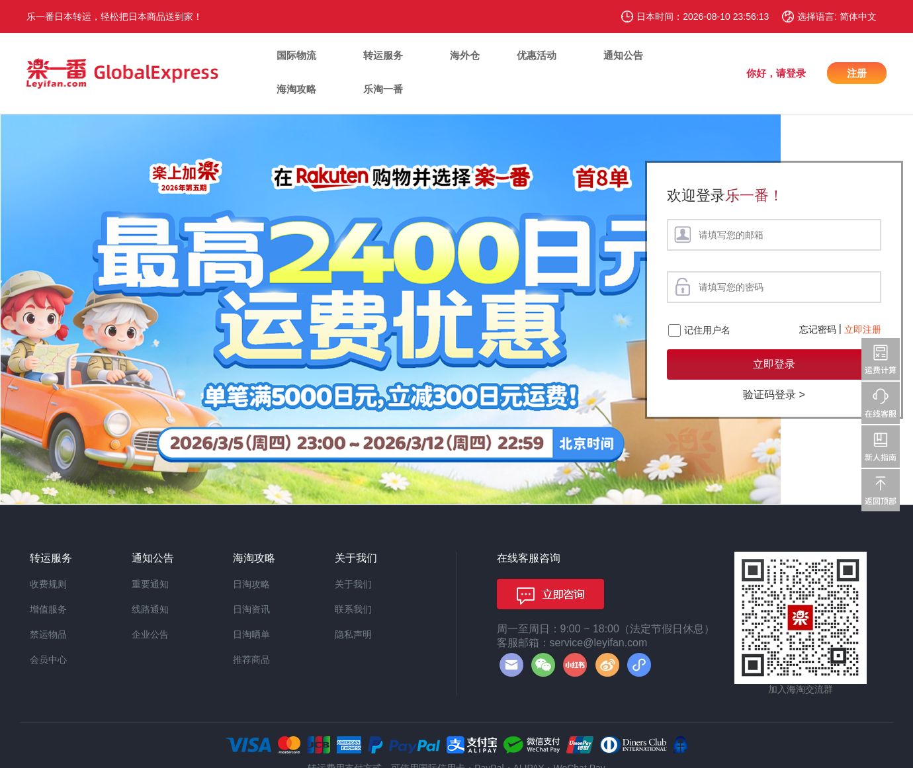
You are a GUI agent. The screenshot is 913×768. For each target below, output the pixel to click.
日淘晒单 (251, 634)
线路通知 (150, 609)
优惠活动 (536, 55)
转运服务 (383, 55)
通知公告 (623, 55)
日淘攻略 (251, 584)
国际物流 (296, 55)
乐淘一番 (383, 89)
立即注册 (862, 329)
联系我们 (353, 609)
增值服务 (48, 609)
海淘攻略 (296, 89)
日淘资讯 (251, 609)
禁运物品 (48, 634)
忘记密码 (817, 329)
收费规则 (48, 584)
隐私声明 (353, 634)
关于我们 (353, 584)
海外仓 (465, 55)
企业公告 (150, 634)
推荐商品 (251, 659)
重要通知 (150, 584)
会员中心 (48, 659)
